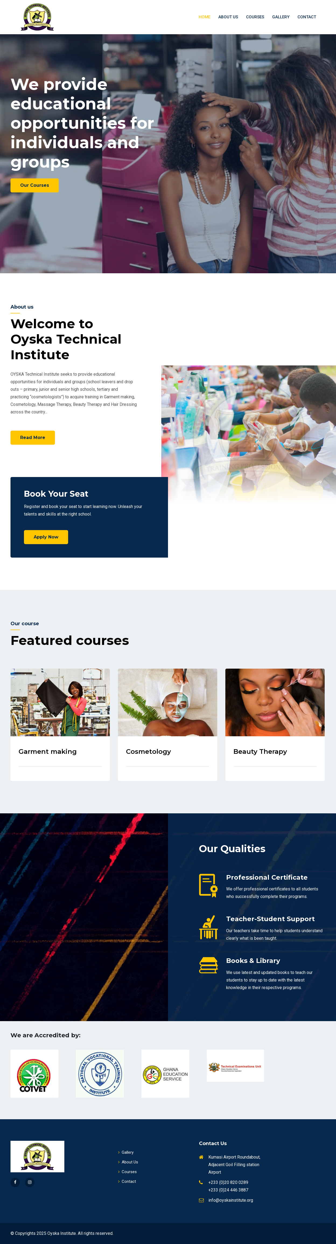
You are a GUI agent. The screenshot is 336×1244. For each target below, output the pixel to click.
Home (204, 17)
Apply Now (46, 537)
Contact (307, 17)
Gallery (280, 17)
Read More (32, 437)
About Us (228, 17)
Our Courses (34, 185)
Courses (255, 17)
